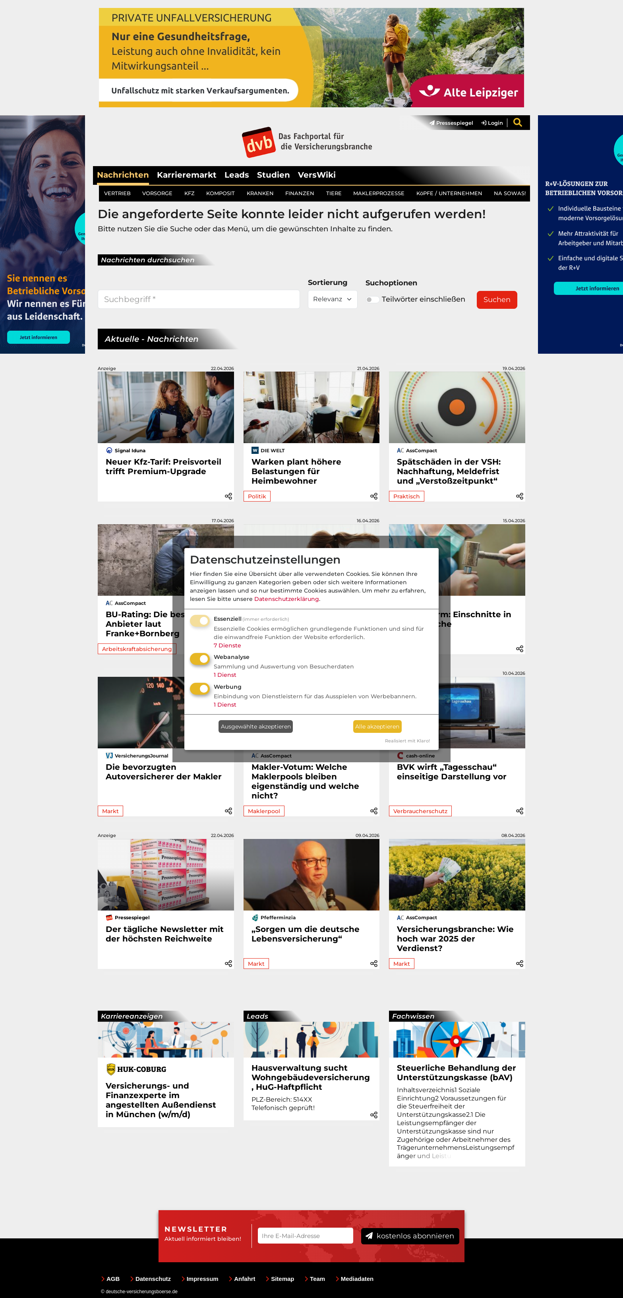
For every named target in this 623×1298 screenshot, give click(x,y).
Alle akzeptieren (377, 726)
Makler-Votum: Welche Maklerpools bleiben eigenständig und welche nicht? (305, 781)
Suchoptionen (391, 283)
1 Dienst (225, 674)
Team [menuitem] (314, 1278)
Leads (236, 175)
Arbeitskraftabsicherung (137, 649)
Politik (257, 496)
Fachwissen (413, 1016)
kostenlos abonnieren (410, 1236)
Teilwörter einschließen (415, 299)
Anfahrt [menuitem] (241, 1278)
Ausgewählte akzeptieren (256, 726)
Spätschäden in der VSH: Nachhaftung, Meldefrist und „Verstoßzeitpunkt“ (449, 471)
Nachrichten (123, 175)
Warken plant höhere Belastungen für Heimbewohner (296, 471)
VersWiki (317, 175)
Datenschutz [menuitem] (150, 1278)
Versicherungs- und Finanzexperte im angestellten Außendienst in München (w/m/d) (161, 1100)
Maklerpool (264, 811)
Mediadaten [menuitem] (354, 1278)
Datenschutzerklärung (286, 599)
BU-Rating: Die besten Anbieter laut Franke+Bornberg (152, 624)
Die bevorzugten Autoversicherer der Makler (164, 771)
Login (492, 123)
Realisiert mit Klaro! (407, 741)
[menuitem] (447, 122)
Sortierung (328, 282)
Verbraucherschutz (420, 811)
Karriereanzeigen (132, 1016)
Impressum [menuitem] (200, 1278)
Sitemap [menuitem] (279, 1278)
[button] (228, 495)
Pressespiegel (451, 123)
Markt (110, 811)
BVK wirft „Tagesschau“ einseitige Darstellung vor (452, 771)
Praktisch (406, 496)
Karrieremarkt (187, 175)
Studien (273, 175)
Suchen (497, 299)
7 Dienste (227, 645)
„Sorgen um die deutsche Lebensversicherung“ (306, 933)
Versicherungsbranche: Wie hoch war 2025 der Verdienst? (455, 938)
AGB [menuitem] (110, 1278)
